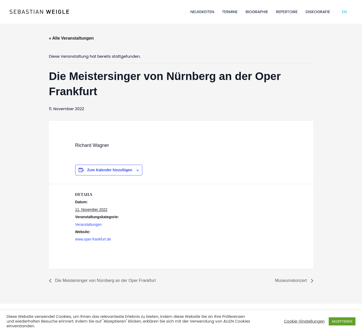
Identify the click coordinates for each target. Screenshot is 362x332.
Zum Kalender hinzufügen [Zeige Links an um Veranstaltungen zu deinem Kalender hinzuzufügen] (109, 170)
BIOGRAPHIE (257, 11)
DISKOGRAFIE (318, 11)
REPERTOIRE (287, 11)
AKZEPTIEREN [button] (342, 321)
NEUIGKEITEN (202, 11)
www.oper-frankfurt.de (93, 239)
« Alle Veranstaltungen (71, 38)
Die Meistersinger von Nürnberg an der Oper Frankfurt (105, 280)
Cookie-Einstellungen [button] (304, 321)
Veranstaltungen (88, 224)
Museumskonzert (291, 280)
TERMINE (230, 11)
